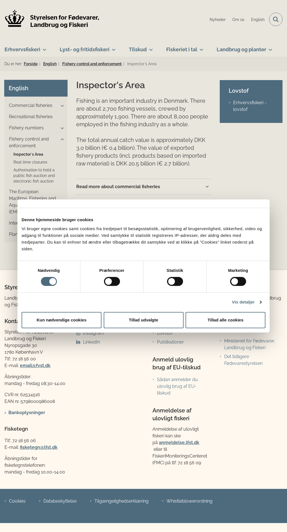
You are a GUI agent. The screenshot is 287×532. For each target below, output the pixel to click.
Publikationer (170, 342)
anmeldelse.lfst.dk (179, 442)
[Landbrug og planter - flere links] (269, 47)
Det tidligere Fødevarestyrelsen (243, 360)
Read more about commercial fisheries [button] (118, 186)
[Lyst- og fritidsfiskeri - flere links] (112, 47)
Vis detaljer (243, 302)
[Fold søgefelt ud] (276, 19)
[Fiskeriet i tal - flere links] (200, 47)
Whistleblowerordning (189, 501)
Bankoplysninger (26, 412)
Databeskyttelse (60, 501)
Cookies (17, 501)
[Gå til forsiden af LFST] (50, 19)
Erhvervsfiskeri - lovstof (250, 106)
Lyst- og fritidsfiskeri (85, 49)
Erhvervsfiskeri (22, 49)
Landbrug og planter (241, 49)
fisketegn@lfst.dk (38, 447)
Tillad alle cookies (225, 320)
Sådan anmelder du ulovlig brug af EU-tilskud (177, 386)
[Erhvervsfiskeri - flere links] (43, 47)
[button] (61, 106)
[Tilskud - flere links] (150, 47)
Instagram (93, 333)
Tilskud (138, 49)
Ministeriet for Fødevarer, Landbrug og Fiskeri (249, 344)
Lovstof (165, 333)
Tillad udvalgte (143, 320)
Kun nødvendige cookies (62, 320)
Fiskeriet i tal (181, 49)
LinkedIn (91, 342)
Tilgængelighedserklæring (121, 501)
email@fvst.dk (35, 365)
